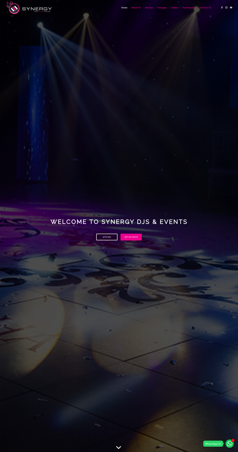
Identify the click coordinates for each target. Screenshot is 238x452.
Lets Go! (107, 237)
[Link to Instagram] (226, 7)
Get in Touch (131, 237)
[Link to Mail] (231, 7)
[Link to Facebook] (222, 7)
